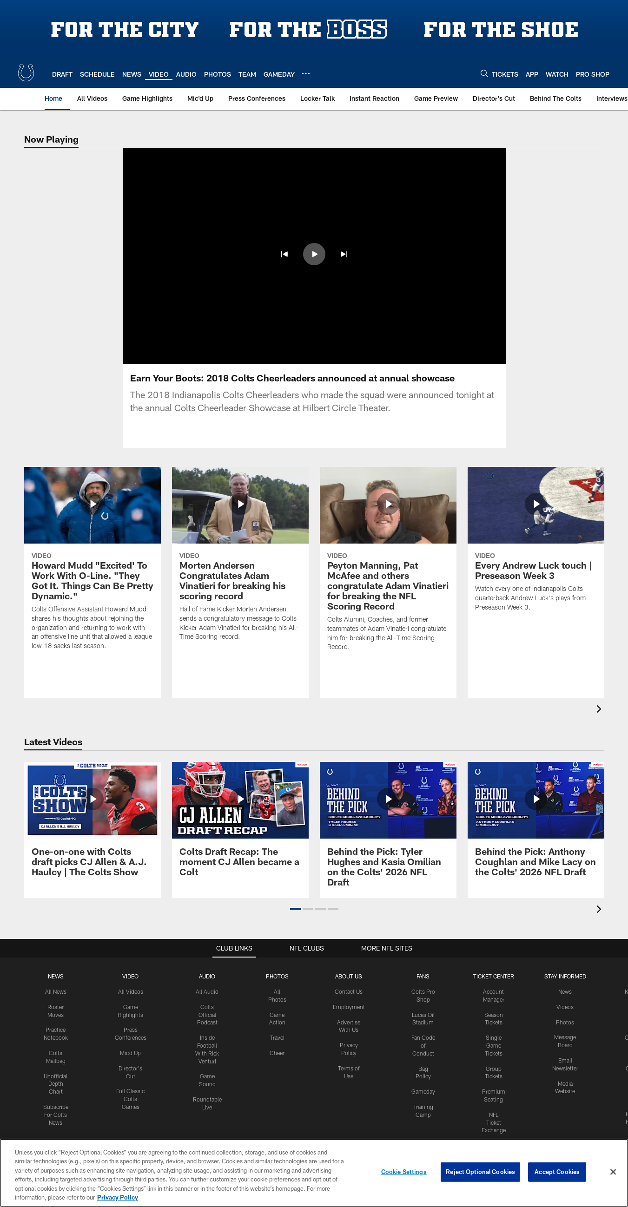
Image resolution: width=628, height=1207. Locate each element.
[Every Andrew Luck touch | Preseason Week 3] (536, 545)
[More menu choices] (306, 73)
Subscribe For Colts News (55, 1114)
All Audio (207, 991)
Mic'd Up (130, 1053)
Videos (565, 1007)
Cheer (277, 1053)
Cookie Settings (404, 1171)
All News (55, 991)
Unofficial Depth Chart (55, 1084)
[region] (314, 1173)
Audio (207, 976)
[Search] (484, 73)
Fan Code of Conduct (423, 1045)
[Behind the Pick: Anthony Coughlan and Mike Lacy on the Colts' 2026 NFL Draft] (536, 825)
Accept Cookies (557, 1171)
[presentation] (600, 710)
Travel (277, 1037)
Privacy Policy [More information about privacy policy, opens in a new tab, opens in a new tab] (117, 1197)
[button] (284, 254)
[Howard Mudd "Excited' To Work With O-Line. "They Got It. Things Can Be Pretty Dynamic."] (92, 564)
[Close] (613, 1172)
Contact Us (349, 991)
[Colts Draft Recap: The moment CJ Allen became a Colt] (240, 825)
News (56, 976)
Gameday (423, 1091)
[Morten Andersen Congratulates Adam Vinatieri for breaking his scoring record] (240, 559)
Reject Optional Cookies (480, 1171)
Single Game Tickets (493, 1045)
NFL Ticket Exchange (494, 1122)
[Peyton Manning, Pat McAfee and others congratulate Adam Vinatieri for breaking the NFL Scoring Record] (388, 565)
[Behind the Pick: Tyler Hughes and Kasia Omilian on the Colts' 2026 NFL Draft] (388, 830)
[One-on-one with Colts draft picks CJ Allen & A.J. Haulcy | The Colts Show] (92, 825)
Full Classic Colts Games (130, 1099)
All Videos (130, 991)
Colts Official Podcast (207, 1015)
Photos (277, 976)
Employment (349, 1007)
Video (130, 976)
